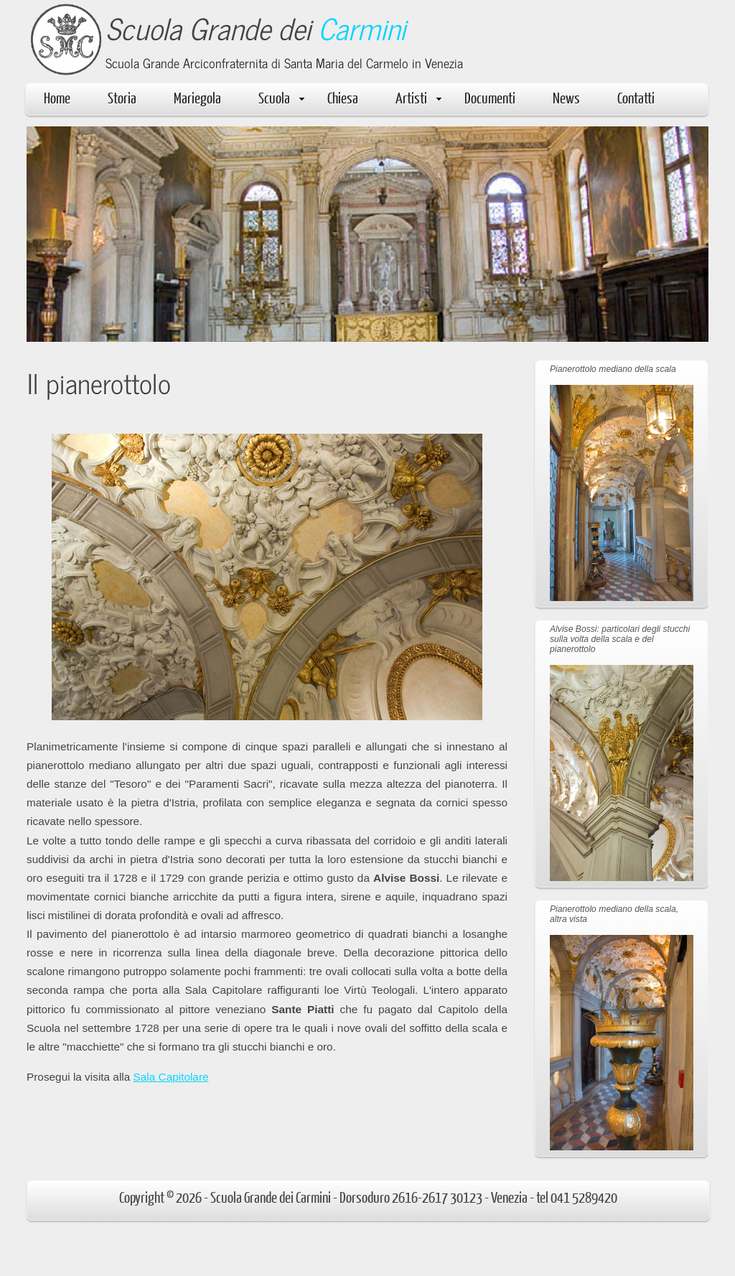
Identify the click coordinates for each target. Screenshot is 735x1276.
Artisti (418, 97)
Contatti (636, 97)
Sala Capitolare (171, 1077)
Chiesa (342, 97)
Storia (122, 97)
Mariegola (197, 97)
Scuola (281, 97)
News (566, 97)
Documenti (489, 97)
